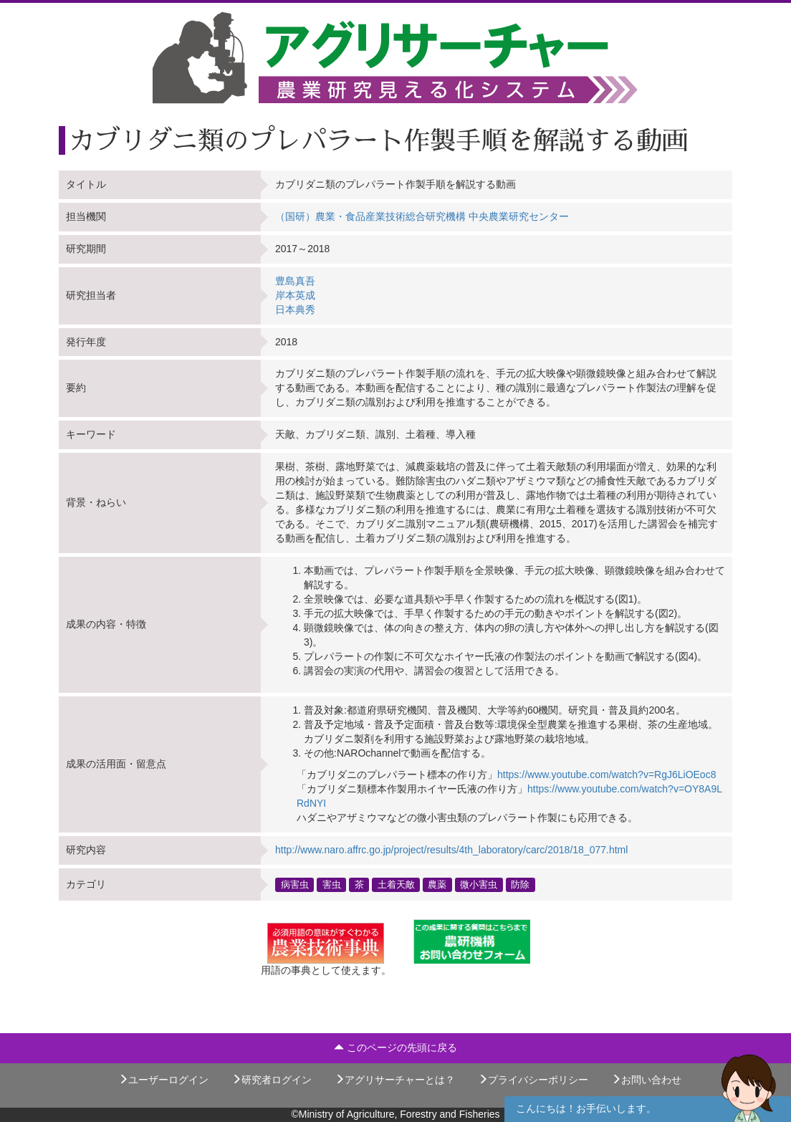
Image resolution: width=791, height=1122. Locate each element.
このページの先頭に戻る (395, 1047)
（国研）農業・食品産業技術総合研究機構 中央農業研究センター (422, 216)
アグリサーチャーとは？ (395, 1079)
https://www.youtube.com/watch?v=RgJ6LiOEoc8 (606, 774)
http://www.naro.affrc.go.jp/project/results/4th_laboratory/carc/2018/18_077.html (451, 849)
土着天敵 (396, 884)
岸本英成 (295, 295)
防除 (520, 884)
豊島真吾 (295, 281)
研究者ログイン (271, 1079)
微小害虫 (478, 884)
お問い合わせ (646, 1079)
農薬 (437, 884)
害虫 (331, 884)
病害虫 (295, 884)
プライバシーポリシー (533, 1079)
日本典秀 (295, 309)
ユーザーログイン (163, 1079)
